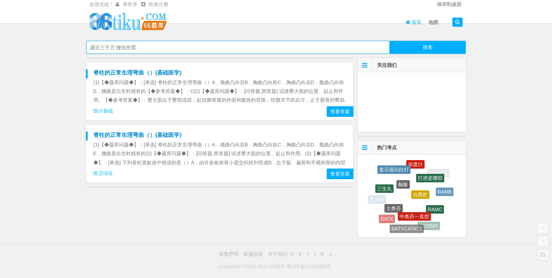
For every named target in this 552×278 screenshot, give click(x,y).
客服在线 (253, 254)
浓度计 (415, 165)
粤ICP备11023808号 (309, 266)
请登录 (130, 4)
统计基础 (103, 111)
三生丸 (384, 189)
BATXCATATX (406, 229)
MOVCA (438, 173)
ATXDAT (428, 226)
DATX (387, 219)
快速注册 (158, 4)
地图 (433, 22)
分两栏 (420, 196)
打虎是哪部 (430, 179)
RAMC (435, 210)
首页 (413, 22)
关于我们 (278, 254)
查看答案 (340, 111)
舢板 (403, 185)
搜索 (428, 47)
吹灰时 (377, 200)
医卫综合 (103, 173)
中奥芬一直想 (414, 217)
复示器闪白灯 (394, 170)
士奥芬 (393, 209)
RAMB (445, 192)
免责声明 (228, 254)
